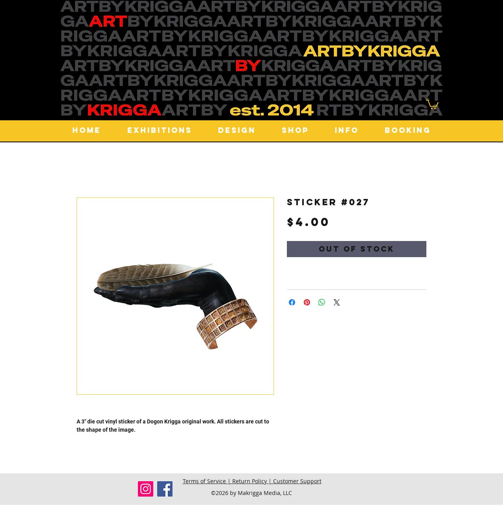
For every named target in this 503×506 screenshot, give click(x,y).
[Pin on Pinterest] (307, 302)
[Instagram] (145, 489)
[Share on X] (336, 302)
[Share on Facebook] (292, 302)
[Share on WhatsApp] (322, 302)
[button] (432, 104)
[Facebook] (165, 489)
